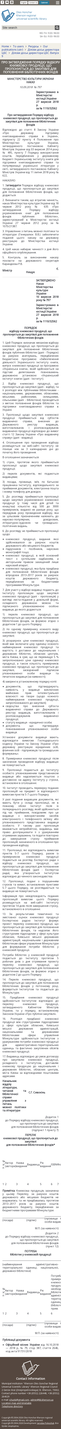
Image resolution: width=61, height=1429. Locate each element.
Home (5, 46)
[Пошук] (57, 27)
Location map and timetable (16, 1403)
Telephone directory (12, 1406)
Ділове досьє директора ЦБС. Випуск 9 (30, 54)
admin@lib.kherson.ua (41, 1399)
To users (18, 46)
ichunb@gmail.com (19, 1399)
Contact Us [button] (33, 2)
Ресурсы (33, 46)
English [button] (24, 2)
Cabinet (44, 2)
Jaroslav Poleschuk (45, 1423)
